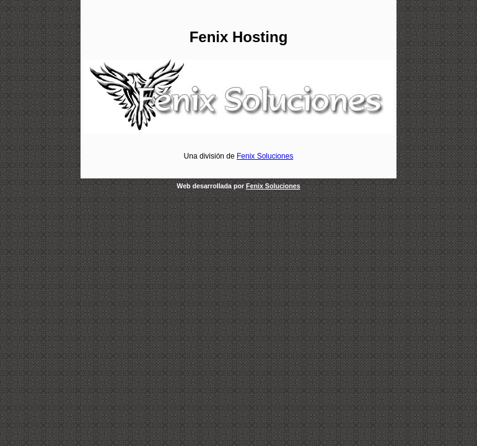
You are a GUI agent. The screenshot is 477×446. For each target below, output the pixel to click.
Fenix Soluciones (265, 156)
